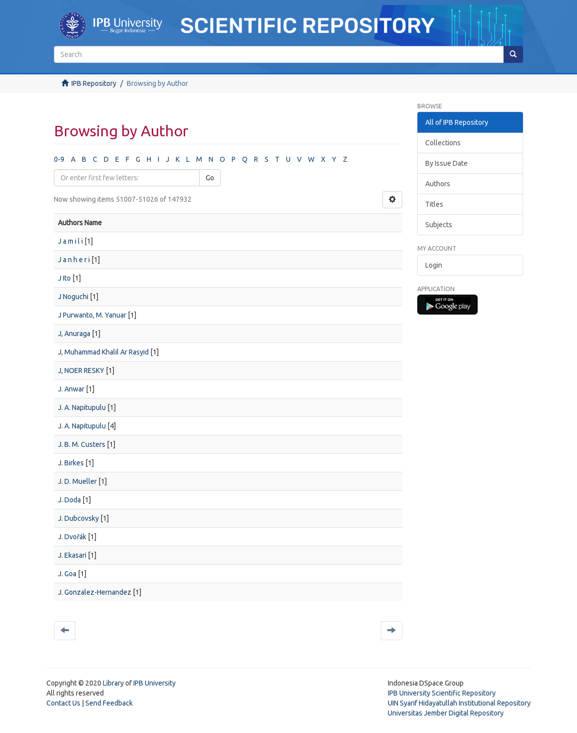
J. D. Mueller (77, 481)
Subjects (438, 225)
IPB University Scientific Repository (442, 693)
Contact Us (63, 703)
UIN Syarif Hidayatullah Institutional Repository (459, 703)
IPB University (154, 683)
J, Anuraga (74, 334)
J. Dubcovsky (78, 518)
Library (113, 683)
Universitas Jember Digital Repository (446, 713)
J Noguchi (73, 297)
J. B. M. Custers (81, 444)
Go (210, 178)
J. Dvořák (72, 537)
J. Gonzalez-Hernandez (94, 592)
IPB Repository (93, 83)
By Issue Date (446, 163)
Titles (434, 204)
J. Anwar (71, 389)
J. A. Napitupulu (82, 407)
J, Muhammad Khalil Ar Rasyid (103, 352)
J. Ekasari (72, 555)
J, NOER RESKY (81, 370)
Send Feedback (109, 703)
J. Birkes (71, 463)
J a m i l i (70, 241)
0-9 (59, 159)
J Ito (64, 278)
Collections (443, 143)
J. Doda (69, 500)
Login (433, 265)
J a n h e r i (74, 260)
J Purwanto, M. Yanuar (92, 315)
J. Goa (67, 574)
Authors (437, 184)
